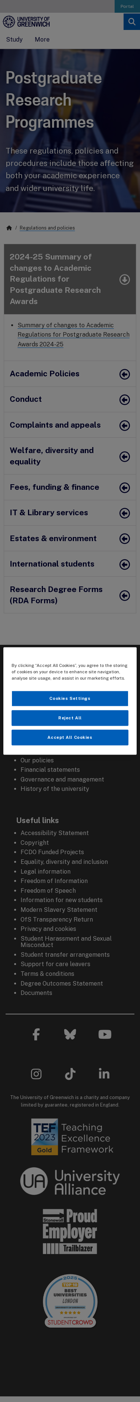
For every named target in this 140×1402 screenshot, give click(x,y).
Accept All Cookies (69, 737)
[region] (69, 701)
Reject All (70, 717)
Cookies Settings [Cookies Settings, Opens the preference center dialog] (69, 698)
